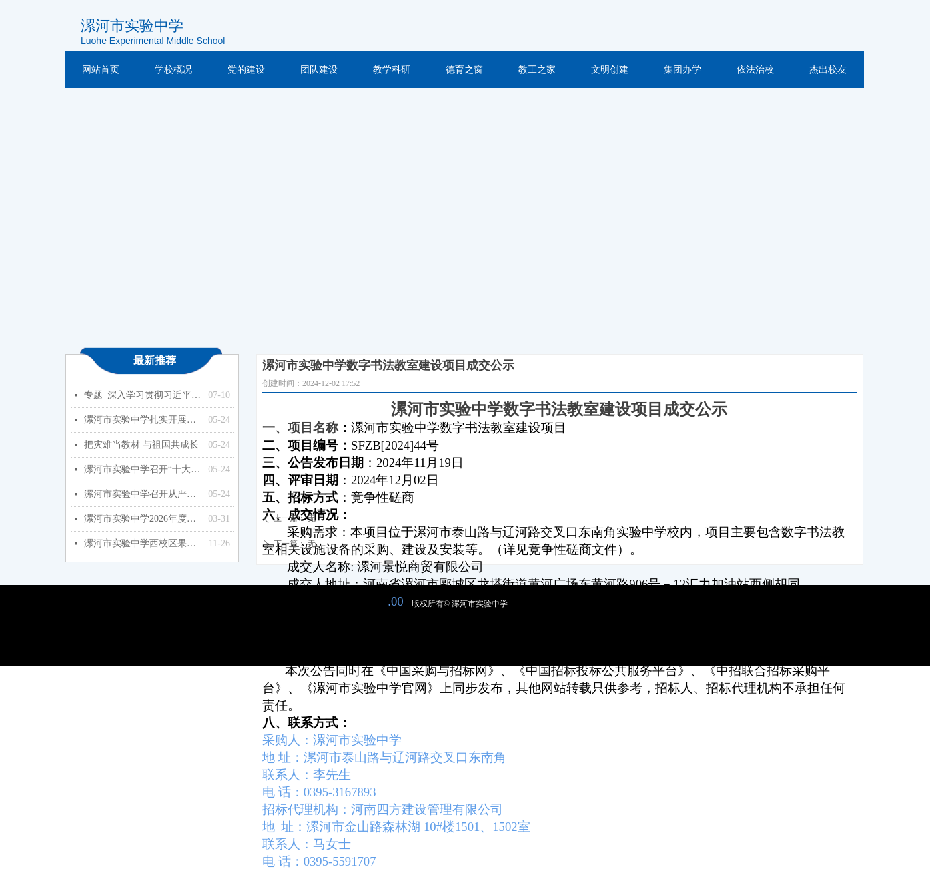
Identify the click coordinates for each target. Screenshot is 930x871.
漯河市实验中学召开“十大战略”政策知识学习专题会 (142, 469)
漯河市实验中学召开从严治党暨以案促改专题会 (142, 494)
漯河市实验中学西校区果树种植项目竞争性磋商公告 (143, 543)
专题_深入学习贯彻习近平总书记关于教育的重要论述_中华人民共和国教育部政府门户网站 (142, 395)
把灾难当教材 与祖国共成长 (141, 445)
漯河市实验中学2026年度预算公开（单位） (142, 519)
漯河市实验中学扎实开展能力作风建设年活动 (142, 420)
